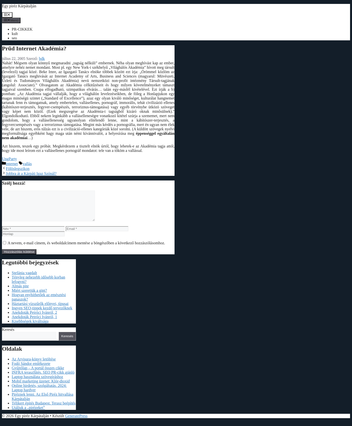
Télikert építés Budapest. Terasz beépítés (43, 409)
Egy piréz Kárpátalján (19, 6)
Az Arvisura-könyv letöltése (34, 365)
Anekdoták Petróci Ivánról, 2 (34, 318)
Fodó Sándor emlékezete (31, 369)
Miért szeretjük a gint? (29, 296)
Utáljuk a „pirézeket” (28, 413)
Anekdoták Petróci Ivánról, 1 (34, 323)
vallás (27, 164)
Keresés (8, 335)
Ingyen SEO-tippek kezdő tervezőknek (42, 314)
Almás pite (20, 292)
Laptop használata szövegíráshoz (37, 383)
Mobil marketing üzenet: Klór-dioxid (41, 387)
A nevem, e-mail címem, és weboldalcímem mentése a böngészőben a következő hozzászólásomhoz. (86, 249)
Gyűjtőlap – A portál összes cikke (38, 374)
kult (15, 34)
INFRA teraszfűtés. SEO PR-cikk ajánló (43, 378)
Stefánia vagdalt (24, 279)
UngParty (9, 159)
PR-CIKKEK (22, 29)
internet (12, 164)
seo (14, 38)
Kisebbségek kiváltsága (30, 327)
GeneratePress (76, 422)
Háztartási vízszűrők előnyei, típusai (40, 309)
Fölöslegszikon (18, 169)
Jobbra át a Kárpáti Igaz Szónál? (31, 173)
